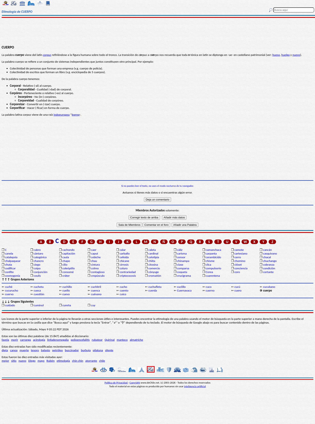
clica (208, 264)
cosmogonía (12, 276)
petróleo (57, 350)
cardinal (153, 253)
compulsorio (213, 268)
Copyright (135, 382)
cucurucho (11, 290)
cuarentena (213, 276)
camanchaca (213, 250)
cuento (124, 290)
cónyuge (153, 272)
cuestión (39, 294)
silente (109, 350)
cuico (123, 294)
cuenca (95, 290)
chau (94, 261)
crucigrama (184, 276)
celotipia (153, 257)
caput (94, 253)
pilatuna (98, 350)
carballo (125, 253)
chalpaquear (13, 261)
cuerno (210, 290)
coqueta (182, 272)
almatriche (136, 340)
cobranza (268, 264)
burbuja (86, 350)
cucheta (38, 287)
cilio (64, 264)
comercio (154, 268)
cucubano (269, 287)
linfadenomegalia (58, 340)
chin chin (77, 361)
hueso (276, 55)
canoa (13, 350)
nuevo (296, 55)
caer (93, 250)
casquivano (270, 253)
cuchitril (96, 287)
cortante (268, 272)
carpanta (211, 253)
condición (269, 268)
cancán (267, 250)
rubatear (97, 340)
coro (237, 272)
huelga (285, 55)
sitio (13, 361)
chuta (8, 264)
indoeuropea (62, 114)
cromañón (154, 276)
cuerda (152, 290)
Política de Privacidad (116, 382)
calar (123, 250)
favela (5, 340)
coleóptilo (68, 268)
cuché (8, 287)
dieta (5, 350)
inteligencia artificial (195, 386)
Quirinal (110, 340)
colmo (95, 268)
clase (180, 264)
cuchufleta (154, 287)
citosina (153, 264)
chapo (66, 261)
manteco (122, 340)
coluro (124, 268)
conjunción (40, 272)
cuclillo (181, 287)
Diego (31, 361)
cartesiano (240, 253)
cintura (95, 264)
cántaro (38, 253)
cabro (37, 250)
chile (102, 361)
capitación (68, 253)
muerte (24, 350)
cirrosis (124, 264)
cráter (66, 276)
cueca (37, 290)
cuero (238, 290)
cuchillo (67, 287)
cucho (123, 287)
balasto (45, 350)
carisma (182, 253)
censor (181, 257)
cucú (237, 287)
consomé (68, 272)
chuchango (270, 261)
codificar (10, 268)
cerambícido (213, 257)
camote (239, 250)
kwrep (76, 114)
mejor (5, 361)
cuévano (96, 294)
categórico (40, 257)
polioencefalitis (80, 340)
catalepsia (11, 257)
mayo (41, 361)
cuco (208, 287)
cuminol (39, 305)
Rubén (51, 361)
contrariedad (128, 272)
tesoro (35, 350)
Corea (209, 272)
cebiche (96, 257)
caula (65, 257)
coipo (37, 268)
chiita (151, 261)
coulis (37, 276)
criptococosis (128, 276)
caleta (152, 250)
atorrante (91, 361)
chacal (267, 257)
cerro (237, 257)
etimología (63, 361)
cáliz (179, 250)
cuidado (10, 305)
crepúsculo (98, 276)
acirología (39, 340)
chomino (239, 261)
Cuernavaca (184, 290)
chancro (39, 261)
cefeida (124, 257)
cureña (66, 305)
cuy (93, 305)
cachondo (68, 250)
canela (9, 253)
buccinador (72, 350)
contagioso (98, 272)
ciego (37, 264)
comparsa (183, 268)
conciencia (241, 268)
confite (9, 272)
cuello (66, 290)
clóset (238, 264)
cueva (66, 294)
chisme (210, 261)
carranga (25, 340)
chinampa (183, 261)
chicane (124, 261)
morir (14, 340)
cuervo (9, 294)
